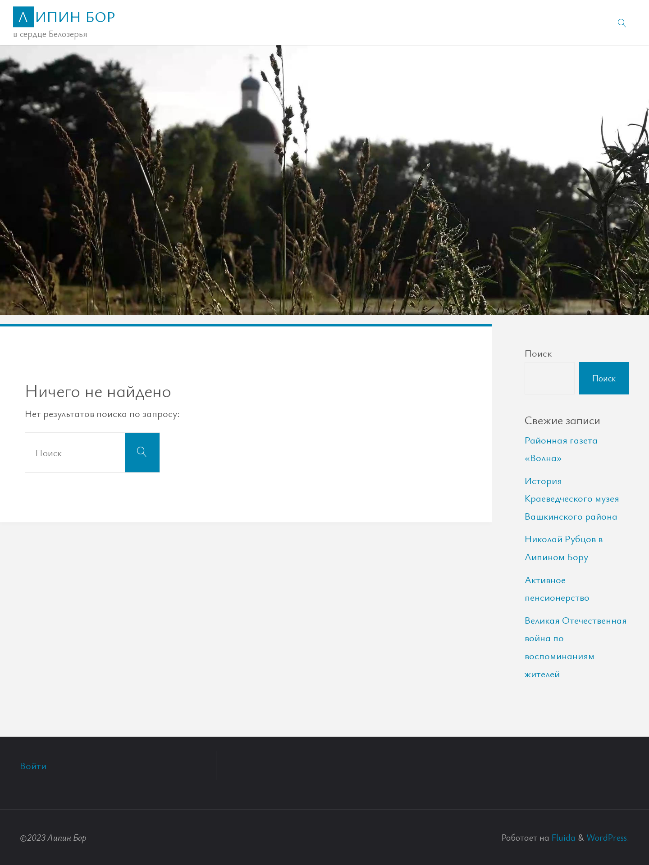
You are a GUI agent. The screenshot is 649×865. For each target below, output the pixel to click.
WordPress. (607, 837)
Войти (33, 765)
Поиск (538, 352)
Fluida (562, 837)
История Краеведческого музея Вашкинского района (572, 498)
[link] (622, 22)
